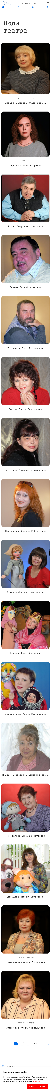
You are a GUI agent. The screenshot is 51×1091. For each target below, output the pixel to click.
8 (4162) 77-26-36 (29, 3)
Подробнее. (37, 1081)
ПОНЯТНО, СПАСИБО (37, 1086)
